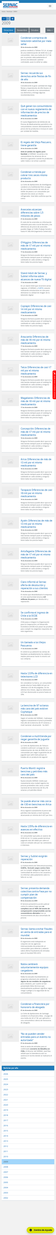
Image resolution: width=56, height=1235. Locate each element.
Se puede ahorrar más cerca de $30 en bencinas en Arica (36, 803)
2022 (5, 1094)
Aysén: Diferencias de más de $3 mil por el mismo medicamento (36, 523)
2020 (5, 1105)
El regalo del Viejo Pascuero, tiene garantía (36, 144)
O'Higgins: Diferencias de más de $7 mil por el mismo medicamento (35, 245)
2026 (5, 1074)
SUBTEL (41, 288)
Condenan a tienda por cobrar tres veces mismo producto (34, 175)
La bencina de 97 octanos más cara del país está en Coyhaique (35, 708)
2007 (5, 1172)
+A (4, 19)
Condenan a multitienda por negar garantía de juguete (36, 738)
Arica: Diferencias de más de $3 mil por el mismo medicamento (36, 462)
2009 (15, 11)
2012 (5, 1146)
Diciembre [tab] (8, 30)
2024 (5, 1084)
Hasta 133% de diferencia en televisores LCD (36, 675)
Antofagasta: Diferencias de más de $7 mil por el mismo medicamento (36, 554)
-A (8, 19)
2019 (5, 1110)
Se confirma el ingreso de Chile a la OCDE (35, 614)
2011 (5, 1151)
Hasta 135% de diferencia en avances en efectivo (36, 828)
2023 (5, 1089)
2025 (5, 1079)
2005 (5, 1182)
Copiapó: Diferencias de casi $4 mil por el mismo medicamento (36, 309)
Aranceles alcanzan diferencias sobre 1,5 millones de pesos (32, 212)
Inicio (3, 11)
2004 (5, 1187)
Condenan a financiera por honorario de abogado (35, 1005)
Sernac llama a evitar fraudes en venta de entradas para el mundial (36, 932)
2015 (5, 1130)
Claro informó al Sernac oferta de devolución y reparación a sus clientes (34, 585)
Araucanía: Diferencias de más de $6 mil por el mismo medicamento (35, 340)
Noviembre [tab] (22, 30)
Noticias (9, 11)
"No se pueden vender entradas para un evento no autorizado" (36, 1037)
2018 (5, 1115)
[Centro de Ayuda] (41, 1230)
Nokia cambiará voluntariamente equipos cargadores (34, 967)
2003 (5, 1192)
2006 (5, 1177)
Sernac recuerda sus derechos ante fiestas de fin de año (36, 76)
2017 (5, 1120)
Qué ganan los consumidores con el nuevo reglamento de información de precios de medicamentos (36, 110)
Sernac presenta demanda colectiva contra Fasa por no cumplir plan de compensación (36, 893)
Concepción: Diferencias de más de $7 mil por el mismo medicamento (35, 431)
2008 (5, 1167)
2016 (5, 1125)
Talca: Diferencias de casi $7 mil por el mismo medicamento (36, 370)
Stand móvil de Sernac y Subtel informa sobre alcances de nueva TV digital (36, 276)
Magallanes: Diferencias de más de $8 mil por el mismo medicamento (35, 401)
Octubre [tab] (34, 30)
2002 (5, 1198)
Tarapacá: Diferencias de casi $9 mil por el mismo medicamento (36, 493)
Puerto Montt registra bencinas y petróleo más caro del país (34, 771)
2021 (5, 1099)
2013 (5, 1141)
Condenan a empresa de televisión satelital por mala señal (36, 41)
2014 (5, 1136)
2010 (5, 1156)
